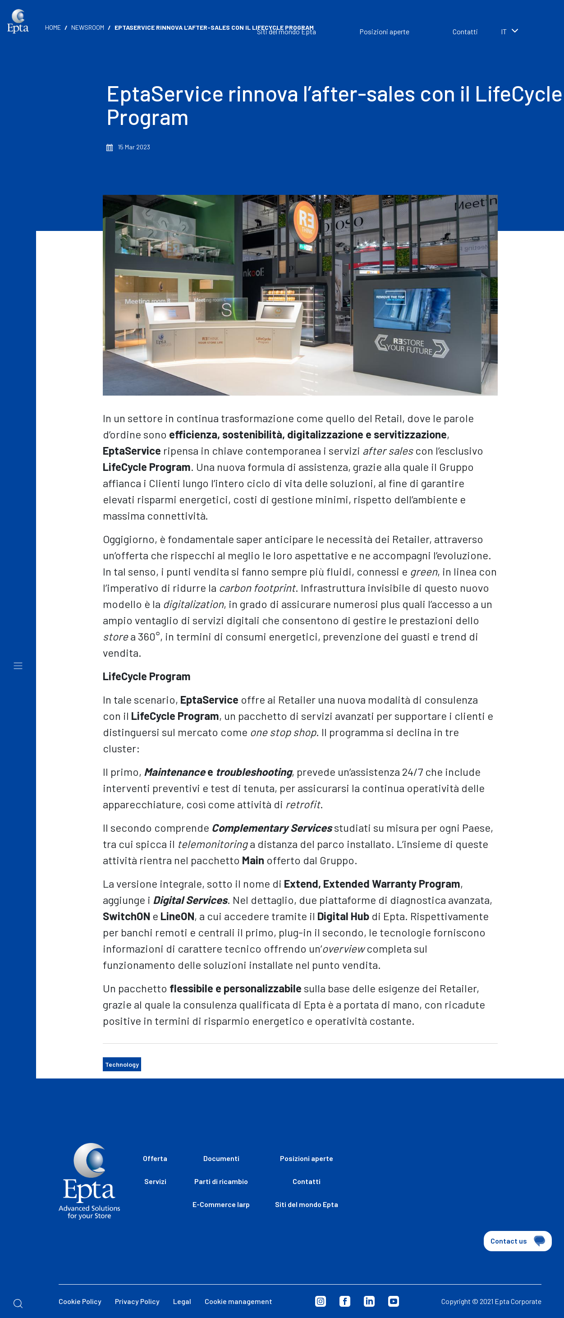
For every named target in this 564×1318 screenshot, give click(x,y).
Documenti (221, 1158)
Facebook (344, 1301)
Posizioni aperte (384, 31)
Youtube (393, 1301)
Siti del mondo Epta (306, 1204)
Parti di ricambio (221, 1181)
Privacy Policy (137, 1301)
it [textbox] (504, 31)
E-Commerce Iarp (221, 1204)
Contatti (465, 31)
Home (53, 27)
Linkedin (369, 1301)
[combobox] (523, 32)
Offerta (155, 1158)
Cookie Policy (80, 1301)
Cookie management (238, 1301)
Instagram (320, 1301)
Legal (182, 1301)
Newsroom (87, 27)
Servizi (155, 1181)
